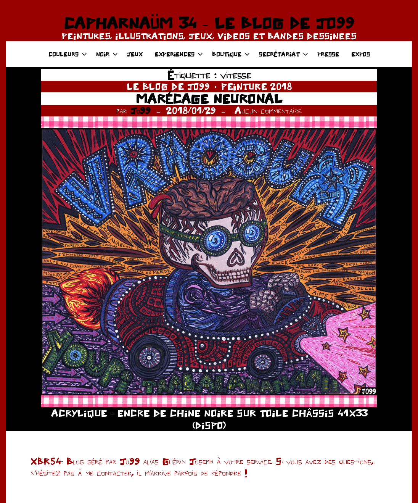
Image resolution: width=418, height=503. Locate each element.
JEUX (135, 54)
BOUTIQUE (231, 54)
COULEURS (67, 54)
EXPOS (360, 54)
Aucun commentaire (268, 110)
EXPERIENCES (179, 54)
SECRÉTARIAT (283, 54)
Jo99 (140, 110)
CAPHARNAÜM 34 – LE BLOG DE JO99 (209, 23)
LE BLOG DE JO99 (168, 86)
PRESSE (328, 54)
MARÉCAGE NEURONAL (209, 98)
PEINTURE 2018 (256, 86)
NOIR (107, 54)
